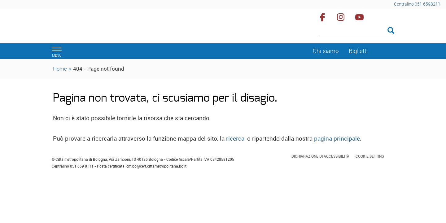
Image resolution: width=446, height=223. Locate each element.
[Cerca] (357, 31)
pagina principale (337, 138)
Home (60, 68)
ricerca (235, 138)
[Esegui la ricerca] (390, 31)
